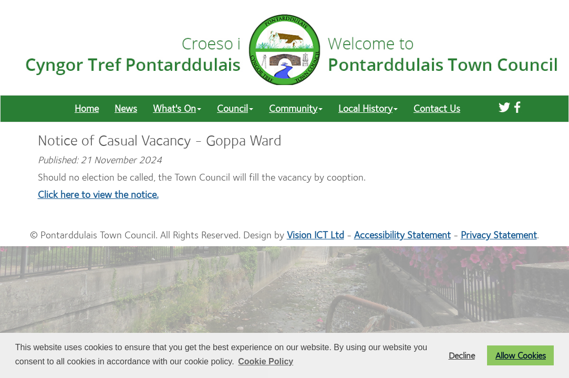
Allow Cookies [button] (520, 355)
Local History (368, 108)
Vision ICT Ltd (315, 235)
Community (296, 108)
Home (87, 108)
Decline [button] (462, 355)
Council (235, 108)
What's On (177, 108)
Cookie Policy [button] (265, 361)
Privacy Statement (499, 235)
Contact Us (436, 108)
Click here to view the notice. (98, 194)
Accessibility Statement (402, 235)
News (126, 108)
